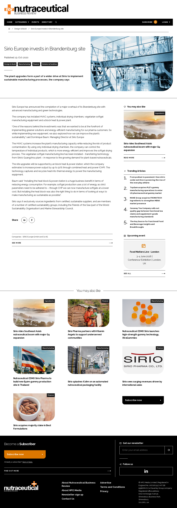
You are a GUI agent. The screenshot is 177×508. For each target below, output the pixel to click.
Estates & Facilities (49, 64)
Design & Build (10, 64)
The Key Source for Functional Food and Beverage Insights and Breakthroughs (146, 224)
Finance (36, 64)
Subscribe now (133, 400)
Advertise (105, 482)
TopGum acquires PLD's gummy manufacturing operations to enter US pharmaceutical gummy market (146, 190)
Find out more (11, 471)
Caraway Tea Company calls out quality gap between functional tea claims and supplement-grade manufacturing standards (146, 212)
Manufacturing (24, 64)
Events (35, 22)
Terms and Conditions (112, 487)
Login (165, 22)
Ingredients (159, 113)
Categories (21, 22)
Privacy (104, 491)
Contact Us (68, 498)
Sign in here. (27, 462)
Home (9, 22)
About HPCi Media (72, 490)
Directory (47, 22)
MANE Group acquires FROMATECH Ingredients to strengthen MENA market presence (146, 201)
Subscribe (149, 22)
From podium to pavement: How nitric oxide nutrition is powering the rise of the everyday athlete (147, 180)
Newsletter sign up (72, 494)
